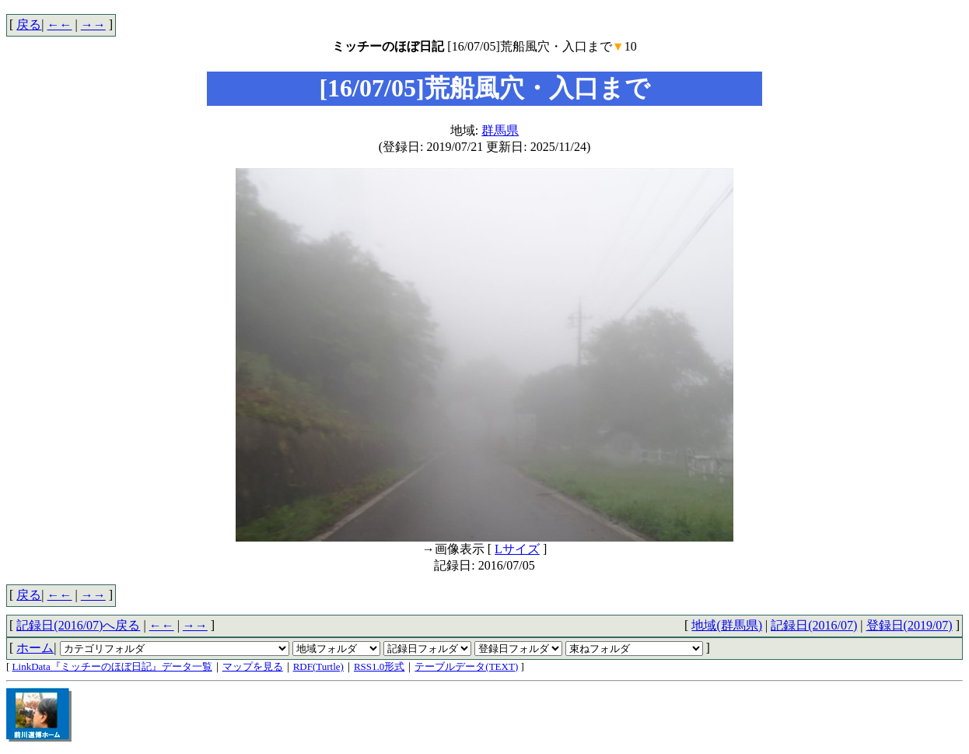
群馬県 (500, 130)
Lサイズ (517, 549)
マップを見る (252, 666)
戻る (28, 24)
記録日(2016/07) (814, 625)
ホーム (35, 647)
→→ (93, 24)
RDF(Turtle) (318, 666)
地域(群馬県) (726, 625)
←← (59, 24)
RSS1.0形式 (379, 666)
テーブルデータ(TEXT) (466, 666)
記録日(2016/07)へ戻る (78, 625)
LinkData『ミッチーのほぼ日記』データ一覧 (112, 666)
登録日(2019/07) (909, 625)
